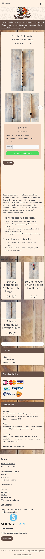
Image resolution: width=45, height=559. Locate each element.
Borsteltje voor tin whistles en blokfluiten (34, 284)
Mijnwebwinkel (27, 554)
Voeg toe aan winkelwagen (22, 153)
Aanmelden (7, 538)
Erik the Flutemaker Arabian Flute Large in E (11, 286)
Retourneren (6, 497)
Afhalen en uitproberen (10, 500)
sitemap (22, 550)
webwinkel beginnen (37, 550)
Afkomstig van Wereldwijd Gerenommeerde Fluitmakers (21, 25)
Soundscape (14, 509)
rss (28, 550)
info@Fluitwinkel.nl (8, 463)
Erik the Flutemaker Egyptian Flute (11, 324)
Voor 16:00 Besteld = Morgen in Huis (14, 28)
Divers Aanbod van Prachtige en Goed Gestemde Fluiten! (21, 22)
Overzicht (8, 163)
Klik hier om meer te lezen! (13, 446)
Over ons (4, 489)
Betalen (4, 494)
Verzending (5, 492)
